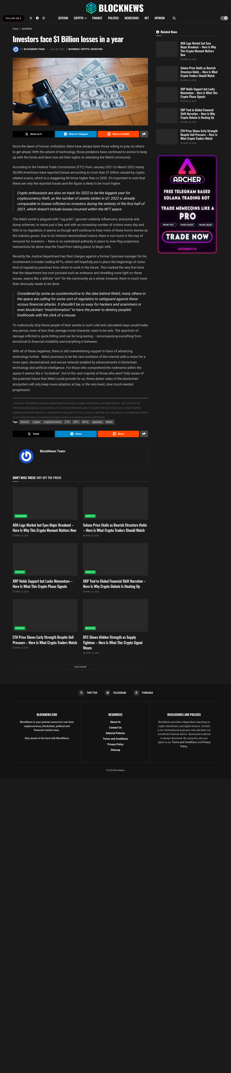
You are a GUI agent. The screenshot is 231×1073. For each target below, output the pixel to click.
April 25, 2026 (21, 648)
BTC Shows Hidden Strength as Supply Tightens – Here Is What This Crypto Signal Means (112, 643)
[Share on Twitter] (33, 134)
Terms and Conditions (115, 740)
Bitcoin (25, 422)
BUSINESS (27, 28)
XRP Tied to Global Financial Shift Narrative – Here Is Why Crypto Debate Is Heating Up (114, 584)
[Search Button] (174, 18)
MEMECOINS (132, 18)
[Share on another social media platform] (144, 134)
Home (15, 28)
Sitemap (115, 751)
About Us (115, 723)
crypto (36, 422)
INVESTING (97, 49)
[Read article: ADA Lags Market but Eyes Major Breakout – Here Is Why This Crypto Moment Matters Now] (45, 504)
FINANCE (97, 18)
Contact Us (115, 728)
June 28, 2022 (57, 49)
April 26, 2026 (21, 536)
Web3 (109, 422)
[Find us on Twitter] (30, 18)
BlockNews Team (34, 49)
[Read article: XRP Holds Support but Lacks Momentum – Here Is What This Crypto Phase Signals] (45, 560)
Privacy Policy (115, 745)
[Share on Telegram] (76, 134)
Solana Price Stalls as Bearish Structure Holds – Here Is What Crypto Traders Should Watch (115, 528)
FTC (67, 422)
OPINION (160, 18)
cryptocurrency (52, 422)
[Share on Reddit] (118, 134)
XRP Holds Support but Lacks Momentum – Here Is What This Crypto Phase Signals (43, 584)
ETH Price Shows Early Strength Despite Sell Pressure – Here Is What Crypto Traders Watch (45, 640)
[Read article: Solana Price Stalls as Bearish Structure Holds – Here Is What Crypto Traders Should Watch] (115, 504)
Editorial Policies (115, 734)
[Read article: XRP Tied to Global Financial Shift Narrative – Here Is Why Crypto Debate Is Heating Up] (115, 560)
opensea (97, 422)
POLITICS (113, 18)
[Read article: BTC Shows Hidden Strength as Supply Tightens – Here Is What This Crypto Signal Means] (115, 616)
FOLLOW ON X (13, 18)
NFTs (85, 422)
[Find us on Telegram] (37, 18)
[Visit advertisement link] (187, 204)
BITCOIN (63, 18)
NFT (147, 18)
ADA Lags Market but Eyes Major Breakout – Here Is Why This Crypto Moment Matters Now (44, 528)
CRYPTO (78, 18)
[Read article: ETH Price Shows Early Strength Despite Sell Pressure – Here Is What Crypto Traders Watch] (45, 616)
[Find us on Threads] (43, 18)
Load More (80, 667)
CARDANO (21, 516)
